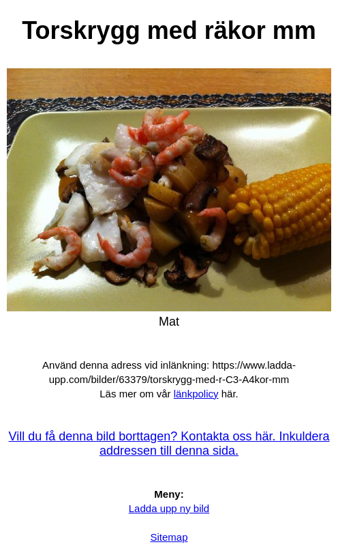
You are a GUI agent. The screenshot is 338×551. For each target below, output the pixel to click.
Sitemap (168, 537)
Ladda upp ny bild (169, 508)
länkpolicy (196, 393)
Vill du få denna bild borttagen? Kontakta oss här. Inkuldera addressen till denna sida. (169, 443)
